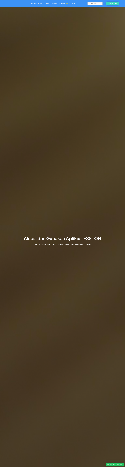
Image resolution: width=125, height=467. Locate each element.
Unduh (68, 3)
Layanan (47, 3)
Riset (73, 3)
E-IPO (63, 3)
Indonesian (92, 3)
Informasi (56, 3)
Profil (41, 3)
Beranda (34, 3)
